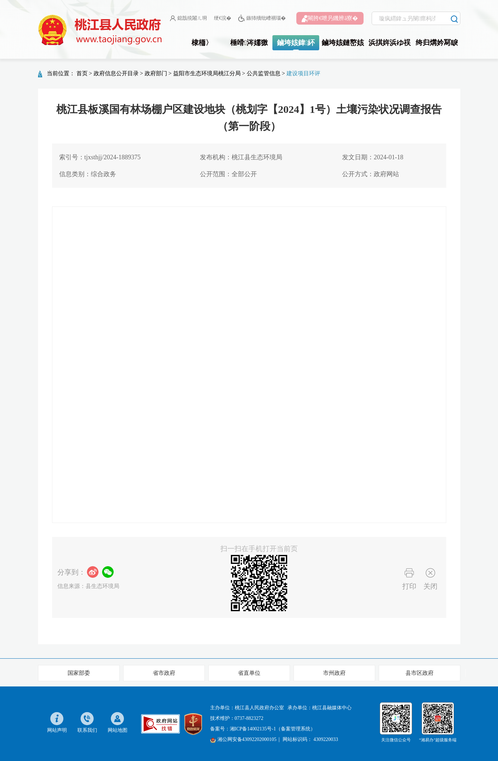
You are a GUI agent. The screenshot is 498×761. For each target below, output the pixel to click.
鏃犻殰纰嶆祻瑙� (262, 18)
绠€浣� (222, 18)
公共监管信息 (263, 73)
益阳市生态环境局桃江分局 (207, 73)
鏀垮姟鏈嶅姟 (343, 42)
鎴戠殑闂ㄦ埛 (188, 18)
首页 (82, 73)
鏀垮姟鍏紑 (296, 42)
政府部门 (156, 73)
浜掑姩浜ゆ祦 (389, 42)
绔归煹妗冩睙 (437, 42)
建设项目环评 (303, 73)
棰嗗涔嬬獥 (249, 42)
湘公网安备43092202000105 (243, 739)
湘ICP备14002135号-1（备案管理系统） (272, 728)
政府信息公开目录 (116, 73)
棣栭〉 (202, 42)
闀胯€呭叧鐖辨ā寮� (330, 18)
